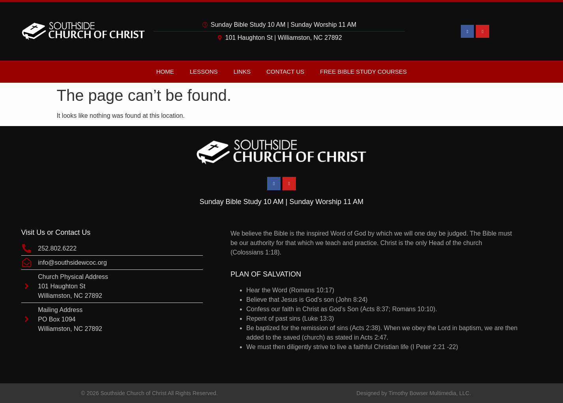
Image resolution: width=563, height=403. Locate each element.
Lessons (204, 71)
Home (165, 71)
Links (242, 71)
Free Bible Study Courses (363, 71)
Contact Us (285, 71)
